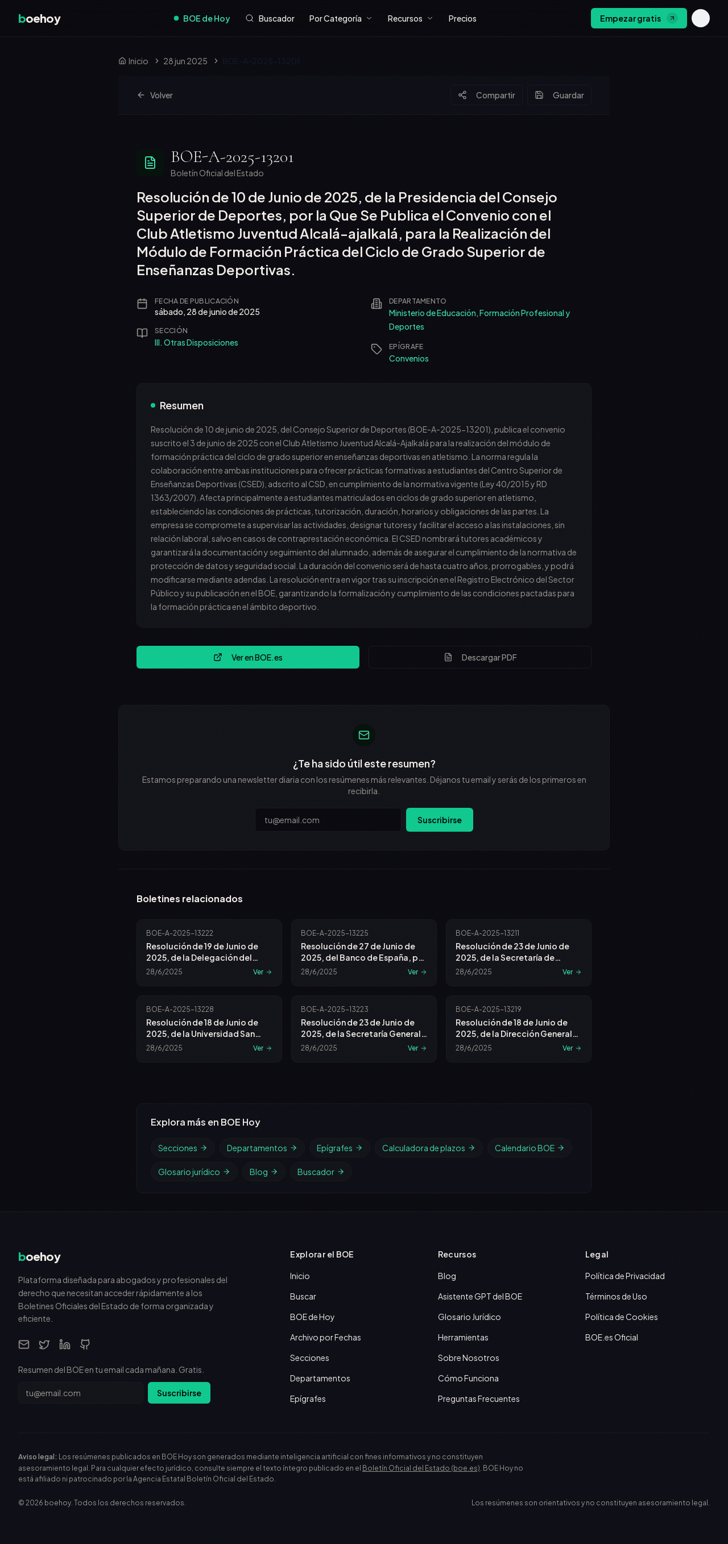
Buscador (321, 1172)
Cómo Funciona (468, 1378)
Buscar (303, 1296)
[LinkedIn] (65, 1344)
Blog (264, 1172)
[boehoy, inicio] (39, 18)
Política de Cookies (621, 1316)
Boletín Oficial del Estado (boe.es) (421, 1468)
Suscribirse (439, 820)
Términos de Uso (616, 1296)
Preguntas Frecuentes (479, 1398)
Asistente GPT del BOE (480, 1296)
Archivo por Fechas (325, 1337)
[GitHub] (85, 1344)
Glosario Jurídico (469, 1316)
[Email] (24, 1344)
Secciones (183, 1148)
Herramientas (463, 1337)
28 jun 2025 (185, 61)
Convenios (409, 358)
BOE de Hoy (202, 18)
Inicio (300, 1276)
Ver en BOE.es (248, 657)
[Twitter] (44, 1344)
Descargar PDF (480, 657)
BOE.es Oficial (611, 1337)
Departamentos (262, 1148)
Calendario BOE (530, 1148)
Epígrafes (340, 1148)
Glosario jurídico (194, 1172)
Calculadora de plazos (428, 1148)
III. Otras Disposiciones (196, 342)
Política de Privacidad (625, 1276)
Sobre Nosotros (468, 1357)
